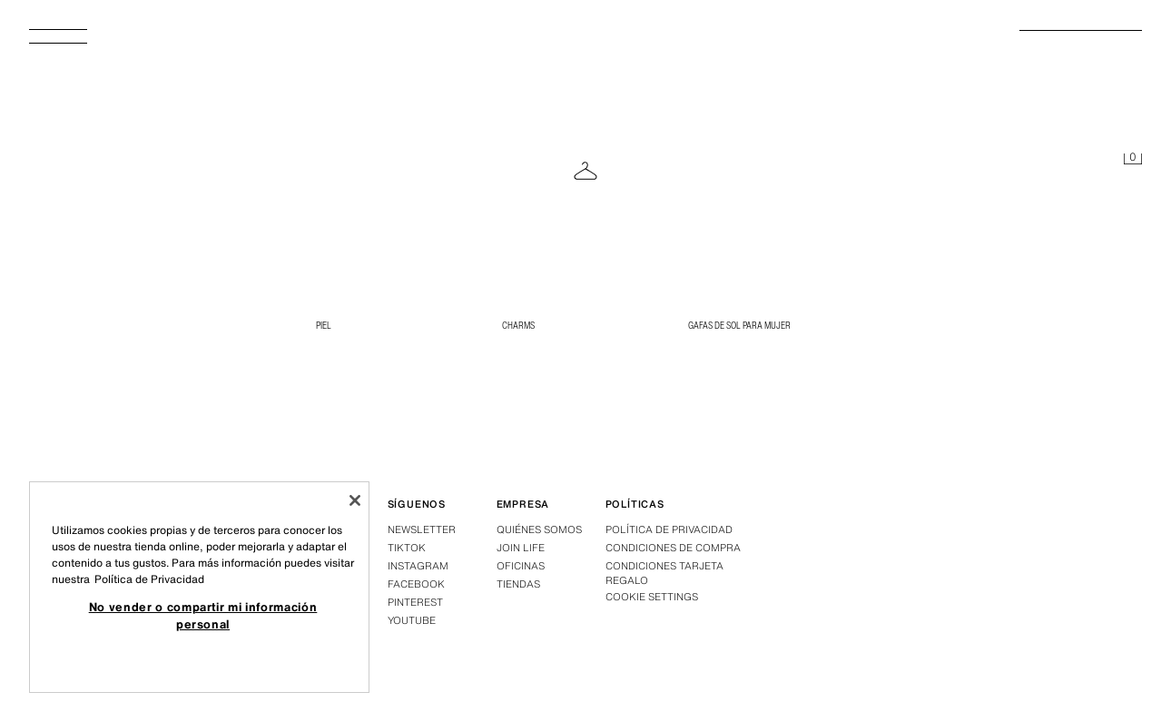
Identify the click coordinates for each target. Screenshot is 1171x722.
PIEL (323, 325)
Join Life (521, 547)
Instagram (418, 566)
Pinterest (415, 602)
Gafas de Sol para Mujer (739, 325)
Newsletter (422, 529)
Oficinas (521, 566)
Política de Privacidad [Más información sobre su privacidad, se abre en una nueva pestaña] (149, 579)
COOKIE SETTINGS (651, 597)
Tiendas (518, 584)
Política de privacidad (669, 529)
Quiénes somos (539, 529)
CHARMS (518, 325)
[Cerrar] (355, 500)
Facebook (416, 584)
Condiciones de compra (673, 547)
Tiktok (407, 547)
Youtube (412, 620)
